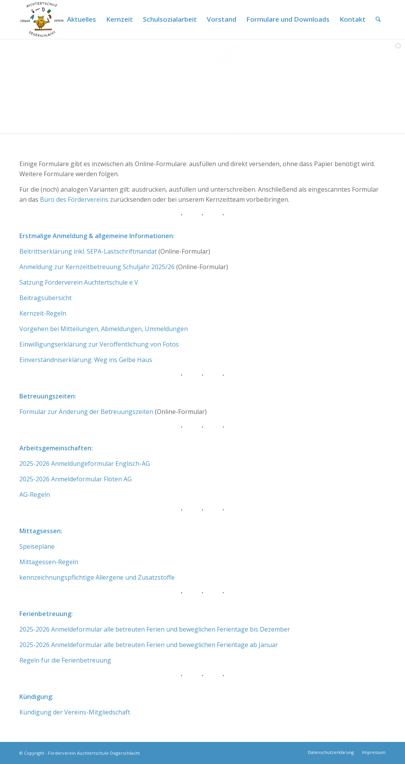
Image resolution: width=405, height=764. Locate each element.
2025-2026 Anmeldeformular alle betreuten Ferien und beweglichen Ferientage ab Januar (148, 644)
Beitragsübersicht (45, 298)
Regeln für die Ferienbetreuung (65, 660)
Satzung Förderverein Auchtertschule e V (78, 282)
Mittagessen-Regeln (48, 562)
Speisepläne (37, 546)
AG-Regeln (34, 494)
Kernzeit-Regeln (42, 313)
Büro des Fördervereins (74, 199)
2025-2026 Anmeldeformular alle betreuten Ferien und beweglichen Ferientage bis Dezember (154, 629)
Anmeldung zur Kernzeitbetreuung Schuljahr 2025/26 (97, 267)
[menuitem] (81, 19)
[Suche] (378, 19)
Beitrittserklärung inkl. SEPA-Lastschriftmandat (88, 251)
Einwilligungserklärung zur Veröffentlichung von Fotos (99, 344)
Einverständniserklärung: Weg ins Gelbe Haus (85, 359)
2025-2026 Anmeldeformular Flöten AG (75, 479)
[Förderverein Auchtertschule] (42, 19)
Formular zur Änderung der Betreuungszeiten (86, 411)
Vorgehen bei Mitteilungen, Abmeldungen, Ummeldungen (103, 328)
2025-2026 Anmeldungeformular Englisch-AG (84, 463)
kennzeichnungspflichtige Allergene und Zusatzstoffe (97, 577)
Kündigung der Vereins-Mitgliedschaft (74, 712)
